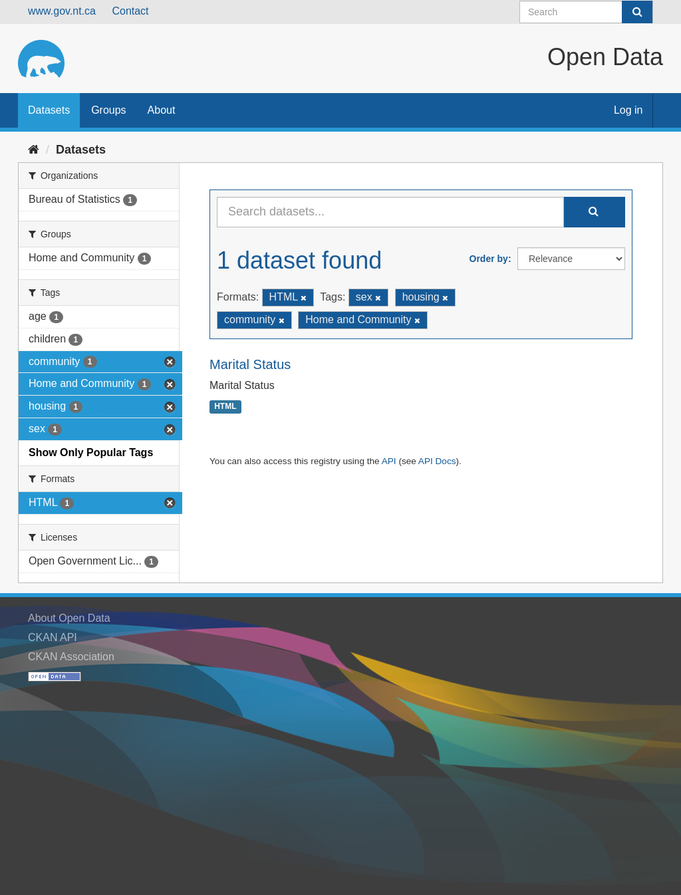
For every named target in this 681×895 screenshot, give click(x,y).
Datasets (49, 110)
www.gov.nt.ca (62, 11)
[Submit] (637, 12)
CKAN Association (71, 656)
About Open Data (69, 618)
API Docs (437, 461)
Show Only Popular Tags (91, 452)
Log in (628, 110)
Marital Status (250, 364)
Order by (489, 258)
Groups (108, 110)
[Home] (33, 149)
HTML (225, 407)
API (389, 461)
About (162, 110)
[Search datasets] (586, 12)
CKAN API (52, 637)
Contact (130, 11)
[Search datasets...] (390, 212)
